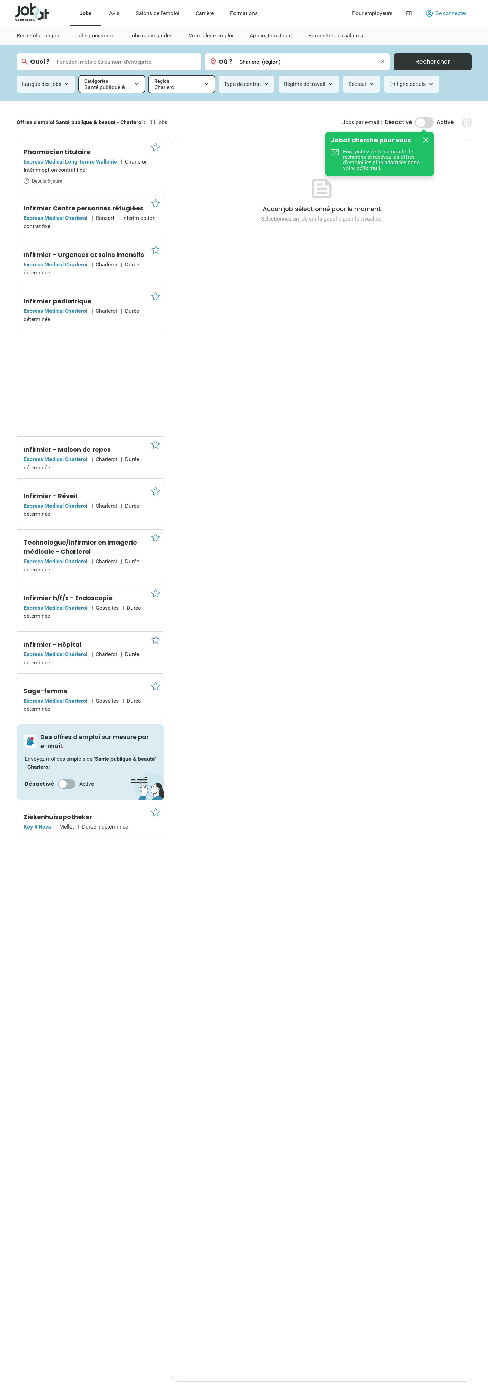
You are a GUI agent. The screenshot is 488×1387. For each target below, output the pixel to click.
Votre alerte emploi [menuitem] (211, 35)
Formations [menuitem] (244, 13)
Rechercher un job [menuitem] (38, 35)
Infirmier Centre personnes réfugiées (83, 208)
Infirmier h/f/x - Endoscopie (68, 598)
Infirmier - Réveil (50, 496)
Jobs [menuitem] (86, 13)
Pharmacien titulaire (57, 152)
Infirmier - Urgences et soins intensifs (84, 254)
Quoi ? (40, 62)
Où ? (225, 62)
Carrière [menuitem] (205, 13)
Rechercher (432, 61)
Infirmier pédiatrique (58, 301)
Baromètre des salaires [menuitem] (335, 35)
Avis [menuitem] (114, 13)
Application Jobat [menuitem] (271, 35)
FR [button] (409, 13)
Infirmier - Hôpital (52, 644)
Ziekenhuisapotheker (58, 817)
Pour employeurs (372, 13)
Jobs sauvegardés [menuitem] (150, 35)
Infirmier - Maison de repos (67, 449)
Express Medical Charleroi (55, 218)
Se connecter (446, 13)
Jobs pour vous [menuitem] (94, 35)
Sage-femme (46, 691)
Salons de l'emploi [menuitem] (157, 13)
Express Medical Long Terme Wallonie (70, 161)
